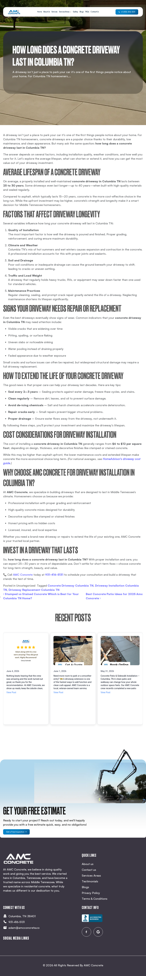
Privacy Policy (91, 893)
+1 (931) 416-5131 (126, 12)
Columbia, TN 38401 (22, 916)
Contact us (89, 869)
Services (54, 12)
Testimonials (90, 881)
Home (39, 12)
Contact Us (95, 12)
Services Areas (64, 12)
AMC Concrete (93, 965)
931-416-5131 (54, 586)
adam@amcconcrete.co (24, 927)
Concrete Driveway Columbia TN (70, 596)
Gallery (75, 12)
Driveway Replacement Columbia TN (34, 601)
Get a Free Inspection (16, 832)
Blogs (82, 12)
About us (87, 864)
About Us (46, 12)
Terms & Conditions (94, 898)
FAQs (87, 12)
